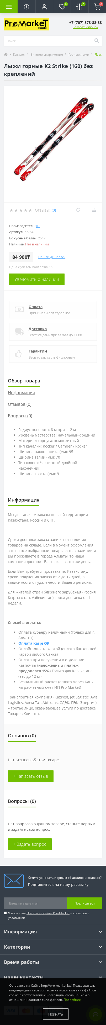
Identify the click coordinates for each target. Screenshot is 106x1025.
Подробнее (72, 999)
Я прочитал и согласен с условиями (48, 915)
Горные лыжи (78, 54)
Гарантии (38, 351)
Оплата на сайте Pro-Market (48, 913)
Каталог (19, 54)
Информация (21, 393)
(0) (54, 210)
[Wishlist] (78, 210)
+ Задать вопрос (29, 844)
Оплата (36, 306)
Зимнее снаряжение (47, 54)
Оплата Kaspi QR (33, 643)
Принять (55, 1014)
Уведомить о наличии (36, 279)
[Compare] (94, 210)
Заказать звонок (85, 27)
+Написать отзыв (30, 776)
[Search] (96, 41)
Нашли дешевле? (51, 257)
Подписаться (85, 903)
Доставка (38, 328)
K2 (38, 225)
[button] (44, 6)
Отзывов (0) (19, 404)
